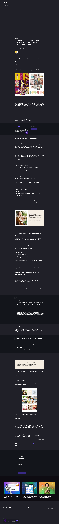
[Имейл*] (32, 469)
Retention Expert (36, 443)
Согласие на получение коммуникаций (49, 509)
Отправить (22, 472)
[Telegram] (20, 48)
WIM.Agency (26, 104)
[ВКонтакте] (21, 48)
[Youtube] (10, 508)
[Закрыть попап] (3, 518)
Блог (6, 5)
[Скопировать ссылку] (25, 48)
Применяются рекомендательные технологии (50, 510)
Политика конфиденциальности (48, 507)
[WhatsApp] (23, 48)
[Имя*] (28, 466)
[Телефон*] (22, 469)
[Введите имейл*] (37, 126)
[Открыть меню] (55, 2)
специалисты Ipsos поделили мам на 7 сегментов (33, 242)
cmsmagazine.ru (17, 38)
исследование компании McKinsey (25, 155)
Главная (4, 5)
